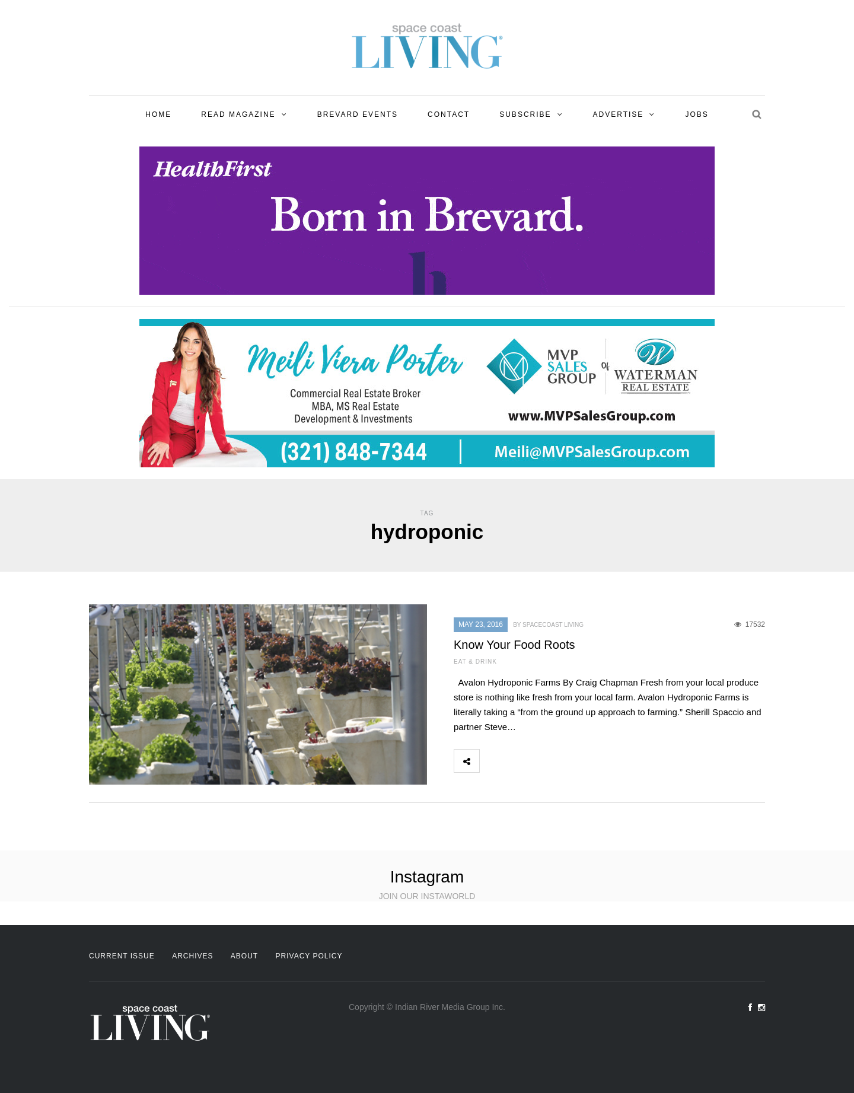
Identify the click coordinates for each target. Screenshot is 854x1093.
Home (158, 114)
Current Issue (122, 956)
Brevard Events (357, 114)
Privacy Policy (309, 956)
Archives (192, 956)
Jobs (696, 114)
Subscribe (525, 114)
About (244, 956)
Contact (449, 114)
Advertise (618, 114)
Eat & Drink (475, 661)
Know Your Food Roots (514, 644)
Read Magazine (238, 114)
